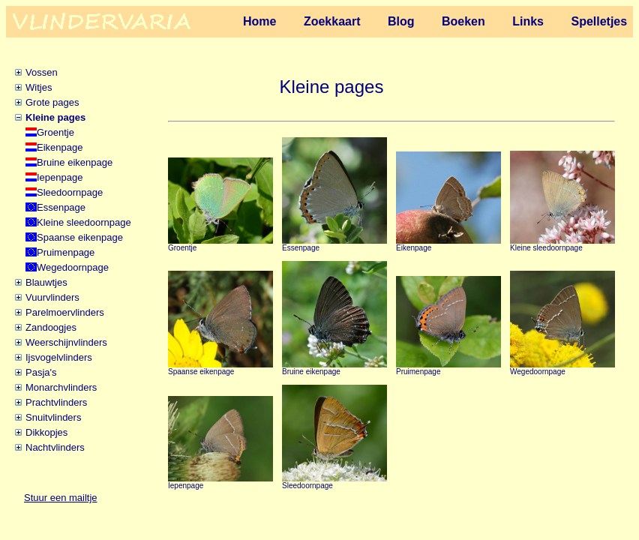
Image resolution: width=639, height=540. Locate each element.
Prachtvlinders (56, 402)
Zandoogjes (51, 327)
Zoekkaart (332, 21)
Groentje (55, 132)
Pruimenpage (65, 252)
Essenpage (61, 207)
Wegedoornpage (73, 267)
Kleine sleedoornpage (84, 222)
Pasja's (41, 372)
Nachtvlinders (55, 447)
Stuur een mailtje (61, 497)
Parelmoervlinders (65, 312)
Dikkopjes (47, 432)
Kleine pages (56, 117)
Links (528, 21)
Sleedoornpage (70, 192)
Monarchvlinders (61, 387)
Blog (401, 21)
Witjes (39, 87)
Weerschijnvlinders (66, 342)
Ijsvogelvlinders (59, 357)
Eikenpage (59, 147)
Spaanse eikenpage (80, 237)
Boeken (463, 21)
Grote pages (53, 102)
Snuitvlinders (53, 417)
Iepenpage (59, 177)
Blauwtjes (47, 282)
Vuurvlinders (53, 297)
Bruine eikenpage (74, 162)
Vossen (42, 72)
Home (259, 21)
